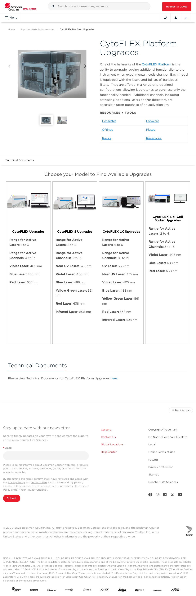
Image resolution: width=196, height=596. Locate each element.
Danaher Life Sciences (163, 481)
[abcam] (33, 590)
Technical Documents (19, 160)
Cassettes (109, 121)
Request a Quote (176, 6)
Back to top (180, 410)
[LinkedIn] (165, 495)
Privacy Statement (160, 467)
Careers (106, 429)
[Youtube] (180, 495)
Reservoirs (154, 138)
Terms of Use (39, 482)
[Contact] (165, 17)
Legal (152, 444)
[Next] (85, 66)
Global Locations (112, 444)
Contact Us (108, 437)
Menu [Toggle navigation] (11, 18)
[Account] (176, 17)
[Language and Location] (186, 17)
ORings (107, 129)
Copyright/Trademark (162, 429)
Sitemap (153, 474)
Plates (150, 129)
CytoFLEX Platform (156, 64)
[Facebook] (150, 495)
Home (11, 29)
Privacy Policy (16, 482)
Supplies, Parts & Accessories (37, 29)
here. (114, 378)
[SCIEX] (175, 590)
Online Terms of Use (161, 451)
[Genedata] (69, 590)
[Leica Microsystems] (122, 590)
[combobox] (99, 6)
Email (7, 448)
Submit (11, 498)
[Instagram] (157, 495)
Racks (106, 138)
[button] (53, 6)
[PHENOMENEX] (157, 590)
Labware (152, 121)
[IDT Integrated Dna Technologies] (104, 590)
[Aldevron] (51, 590)
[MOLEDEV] (139, 590)
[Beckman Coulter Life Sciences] (20, 6)
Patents (153, 459)
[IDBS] (86, 590)
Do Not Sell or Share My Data (167, 437)
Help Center (109, 451)
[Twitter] (172, 495)
